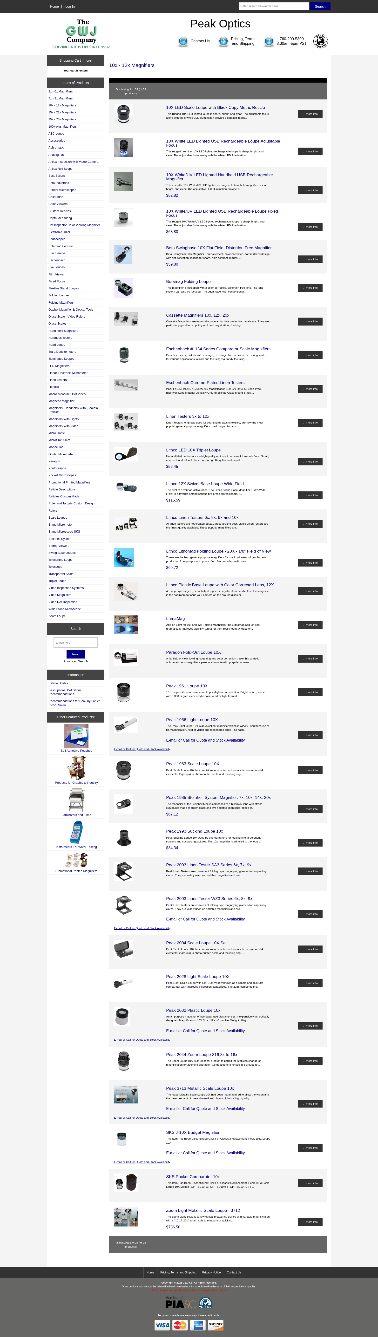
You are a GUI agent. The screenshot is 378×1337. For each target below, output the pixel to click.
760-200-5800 (292, 39)
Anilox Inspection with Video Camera (73, 161)
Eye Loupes (56, 267)
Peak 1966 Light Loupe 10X (192, 719)
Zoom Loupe (57, 616)
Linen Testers (57, 380)
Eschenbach (56, 260)
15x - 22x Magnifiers (62, 112)
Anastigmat (56, 155)
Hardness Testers (60, 337)
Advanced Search (75, 661)
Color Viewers (58, 204)
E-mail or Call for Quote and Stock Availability (142, 748)
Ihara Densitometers (62, 351)
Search (75, 629)
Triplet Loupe (57, 581)
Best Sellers (56, 175)
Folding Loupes (58, 295)
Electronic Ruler (59, 232)
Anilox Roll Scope (60, 168)
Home (54, 6)
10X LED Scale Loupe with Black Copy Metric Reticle (215, 107)
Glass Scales (57, 323)
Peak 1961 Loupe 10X (187, 686)
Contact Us (234, 1272)
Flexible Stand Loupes (63, 288)
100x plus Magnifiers (62, 126)
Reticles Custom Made (63, 496)
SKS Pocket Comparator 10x (193, 1176)
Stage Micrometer (60, 524)
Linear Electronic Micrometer (68, 373)
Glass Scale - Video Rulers (66, 316)
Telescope (55, 566)
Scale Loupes (57, 517)
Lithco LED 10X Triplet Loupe (193, 450)
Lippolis (53, 387)
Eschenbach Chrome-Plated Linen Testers (205, 382)
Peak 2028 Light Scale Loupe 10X (198, 976)
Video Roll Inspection (62, 602)
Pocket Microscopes (62, 475)
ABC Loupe (56, 133)
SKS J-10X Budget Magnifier (192, 1132)
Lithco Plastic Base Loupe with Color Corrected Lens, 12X (220, 584)
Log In (70, 6)
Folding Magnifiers (61, 302)
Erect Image (56, 253)
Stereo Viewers (58, 546)
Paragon (54, 461)
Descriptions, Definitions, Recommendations (65, 692)
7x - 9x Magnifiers (60, 98)
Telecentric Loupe (60, 559)
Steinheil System (59, 539)
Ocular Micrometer (61, 454)
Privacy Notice (211, 1272)
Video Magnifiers (59, 595)
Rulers (52, 510)
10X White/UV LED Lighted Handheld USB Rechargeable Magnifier (219, 176)
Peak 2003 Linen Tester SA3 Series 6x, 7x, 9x (208, 864)
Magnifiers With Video (63, 426)
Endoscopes (56, 239)
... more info (310, 113)
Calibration (55, 197)
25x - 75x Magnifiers (62, 119)
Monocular (55, 447)
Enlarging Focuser (60, 246)
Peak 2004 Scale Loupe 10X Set (196, 942)
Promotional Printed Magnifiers (69, 482)
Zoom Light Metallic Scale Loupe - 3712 (203, 1210)
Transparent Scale (61, 574)
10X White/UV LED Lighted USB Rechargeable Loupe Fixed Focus (222, 213)
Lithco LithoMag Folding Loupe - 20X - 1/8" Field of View (218, 551)
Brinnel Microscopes (62, 190)
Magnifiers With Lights (63, 419)
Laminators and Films (76, 802)
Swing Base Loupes (62, 552)
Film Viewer (56, 274)
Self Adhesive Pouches (76, 738)
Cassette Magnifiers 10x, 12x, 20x (197, 315)
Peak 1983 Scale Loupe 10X (192, 763)
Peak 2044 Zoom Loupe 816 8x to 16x (201, 1054)
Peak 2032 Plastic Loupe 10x (193, 1010)
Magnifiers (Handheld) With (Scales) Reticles (73, 410)
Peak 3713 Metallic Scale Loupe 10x (200, 1088)
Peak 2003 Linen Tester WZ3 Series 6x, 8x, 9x (209, 898)
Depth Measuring (60, 218)
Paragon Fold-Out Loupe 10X (193, 652)
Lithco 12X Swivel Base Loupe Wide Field (205, 483)
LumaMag (175, 618)
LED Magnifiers (58, 366)
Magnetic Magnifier (61, 401)
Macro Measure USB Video (67, 394)
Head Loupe (56, 344)
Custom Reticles (59, 211)
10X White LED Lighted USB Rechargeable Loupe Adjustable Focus (223, 143)
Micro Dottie (56, 433)
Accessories (56, 140)
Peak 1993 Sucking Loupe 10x (194, 831)
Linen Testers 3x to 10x (187, 416)
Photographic (57, 468)
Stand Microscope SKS (64, 531)
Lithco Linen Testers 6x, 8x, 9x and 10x (202, 517)
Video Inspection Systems (66, 588)
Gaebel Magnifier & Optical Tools (70, 309)
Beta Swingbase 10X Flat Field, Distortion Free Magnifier (219, 247)
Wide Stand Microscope (64, 609)
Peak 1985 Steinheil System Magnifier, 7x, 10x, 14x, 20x (218, 797)
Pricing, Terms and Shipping (178, 1272)
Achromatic (56, 147)
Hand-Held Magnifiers (63, 331)
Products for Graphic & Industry (76, 770)
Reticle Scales (58, 683)
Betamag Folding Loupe (188, 281)
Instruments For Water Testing (76, 834)
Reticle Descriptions (62, 489)
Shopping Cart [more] (75, 60)
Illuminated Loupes (61, 358)
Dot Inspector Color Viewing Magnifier (74, 225)
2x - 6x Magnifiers (60, 91)
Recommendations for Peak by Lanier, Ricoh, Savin (74, 703)
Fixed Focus (56, 281)
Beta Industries (58, 183)
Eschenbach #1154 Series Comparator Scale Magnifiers (218, 348)
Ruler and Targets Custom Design (71, 503)
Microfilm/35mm (59, 440)
